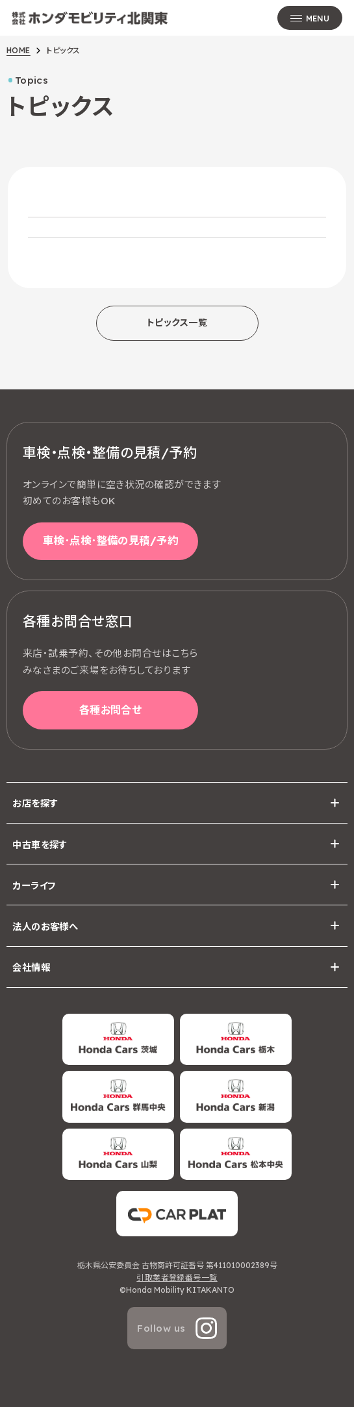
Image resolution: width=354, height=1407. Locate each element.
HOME (18, 50)
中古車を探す (40, 845)
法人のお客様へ (45, 927)
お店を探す (35, 803)
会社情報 (31, 967)
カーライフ (33, 886)
